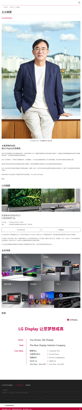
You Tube (21, 398)
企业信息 (12, 7)
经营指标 (61, 230)
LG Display (8, 2)
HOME (2, 7)
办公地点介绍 (21, 230)
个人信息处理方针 (19, 385)
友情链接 (5, 390)
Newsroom (60, 398)
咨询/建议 (28, 385)
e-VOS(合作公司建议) (7, 385)
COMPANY (5, 7)
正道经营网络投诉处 (9, 405)
